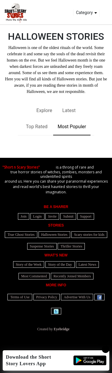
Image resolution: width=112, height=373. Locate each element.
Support (85, 216)
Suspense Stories (42, 246)
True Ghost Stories (20, 235)
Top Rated (36, 126)
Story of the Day (60, 264)
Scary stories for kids (89, 235)
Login (37, 216)
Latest (69, 110)
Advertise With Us (77, 297)
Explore (44, 110)
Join (24, 216)
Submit (68, 216)
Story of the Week (29, 264)
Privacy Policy (46, 297)
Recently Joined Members (72, 276)
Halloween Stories (54, 235)
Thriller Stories (71, 246)
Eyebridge (62, 329)
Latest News (87, 264)
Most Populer (72, 126)
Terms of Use (19, 297)
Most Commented (34, 276)
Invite (52, 216)
